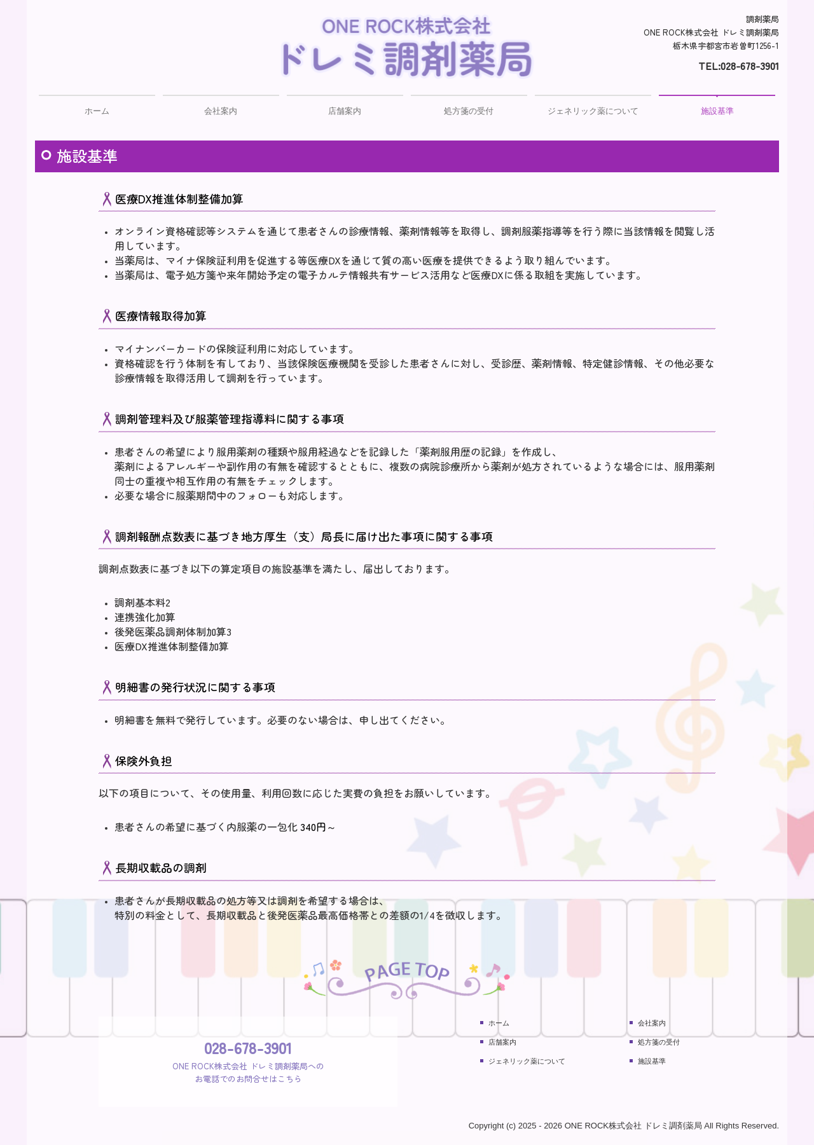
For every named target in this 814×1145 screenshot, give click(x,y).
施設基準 (717, 111)
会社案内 (220, 111)
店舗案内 (344, 111)
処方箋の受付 (468, 111)
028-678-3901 (750, 65)
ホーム (97, 111)
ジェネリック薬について (593, 111)
